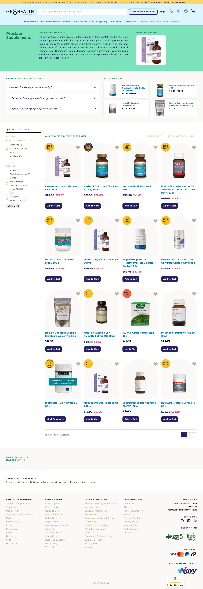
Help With (155, 21)
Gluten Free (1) (16, 145)
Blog (162, 11)
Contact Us (129, 503)
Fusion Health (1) (17, 182)
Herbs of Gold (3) (17, 189)
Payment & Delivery (133, 511)
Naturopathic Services (143, 11)
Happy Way (51, 543)
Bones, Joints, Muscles (96, 511)
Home (10, 130)
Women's (67, 21)
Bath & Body (12, 521)
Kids (91, 21)
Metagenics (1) (16, 197)
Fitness (120, 21)
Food (9, 525)
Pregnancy (101, 21)
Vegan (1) (14, 152)
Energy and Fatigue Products (100, 536)
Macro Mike (51, 536)
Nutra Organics (53, 503)
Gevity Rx (50, 529)
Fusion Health (52, 507)
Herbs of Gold (52, 511)
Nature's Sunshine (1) (18, 200)
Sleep (87, 532)
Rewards (174, 21)
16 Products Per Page (182, 136)
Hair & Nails (90, 514)
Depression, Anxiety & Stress (99, 518)
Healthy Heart (91, 543)
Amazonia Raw (53, 532)
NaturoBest (51, 518)
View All (49, 547)
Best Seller (155, 136)
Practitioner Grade (50, 21)
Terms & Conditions (133, 518)
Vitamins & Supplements (18, 503)
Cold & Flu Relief (93, 540)
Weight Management (95, 529)
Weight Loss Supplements (19, 514)
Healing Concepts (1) (18, 185)
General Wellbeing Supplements (101, 503)
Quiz (165, 21)
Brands (144, 21)
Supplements (31, 21)
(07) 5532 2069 (140, 2)
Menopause (90, 521)
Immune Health (92, 507)
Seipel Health (52, 521)
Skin (111, 21)
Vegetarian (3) (16, 156)
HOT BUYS (131, 21)
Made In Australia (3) (18, 149)
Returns (128, 514)
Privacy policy (131, 521)
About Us (128, 507)
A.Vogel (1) (14, 170)
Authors (128, 532)
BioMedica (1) (15, 178)
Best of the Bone (53, 514)
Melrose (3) (14, 193)
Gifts (8, 540)
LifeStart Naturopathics (57, 525)
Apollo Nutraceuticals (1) (20, 174)
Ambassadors (131, 529)
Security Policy (131, 525)
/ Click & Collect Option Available (166, 2)
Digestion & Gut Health (96, 525)
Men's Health (80, 21)
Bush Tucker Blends (55, 540)
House (9, 536)
